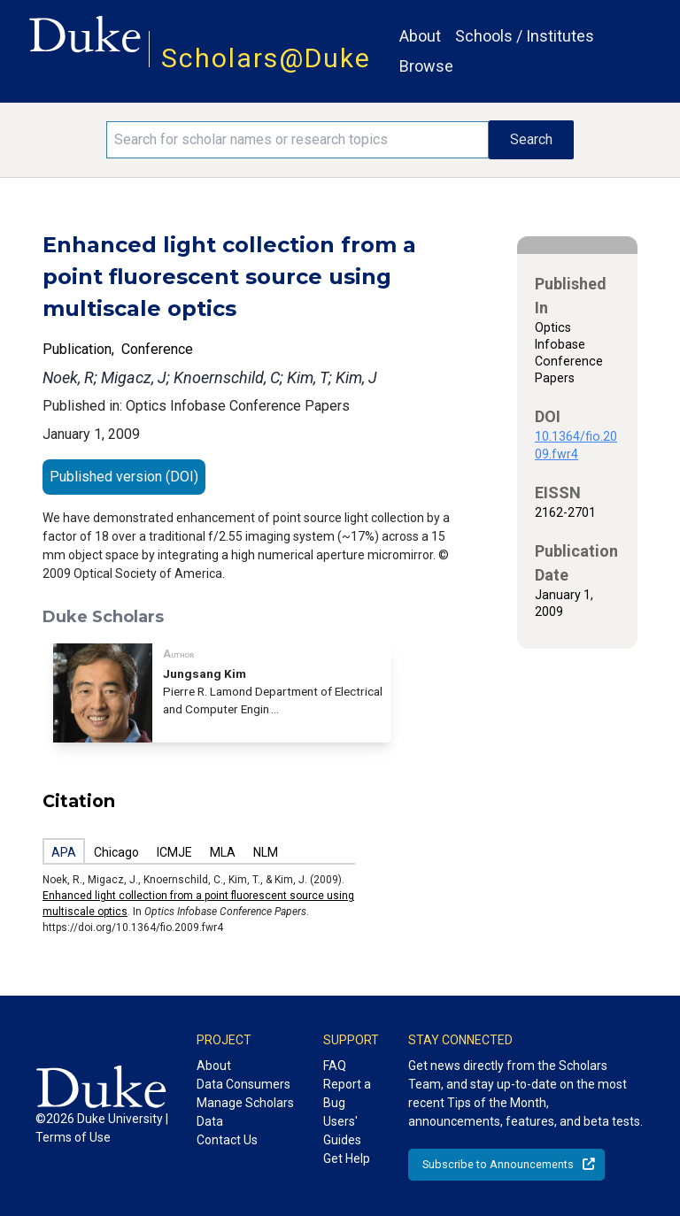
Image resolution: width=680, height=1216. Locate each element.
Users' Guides (342, 1130)
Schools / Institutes (524, 36)
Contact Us (227, 1140)
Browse (426, 66)
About (420, 36)
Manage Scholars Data (245, 1112)
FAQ (334, 1065)
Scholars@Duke (266, 57)
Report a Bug (347, 1093)
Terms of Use (73, 1137)
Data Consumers (243, 1084)
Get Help (346, 1158)
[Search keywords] (297, 139)
